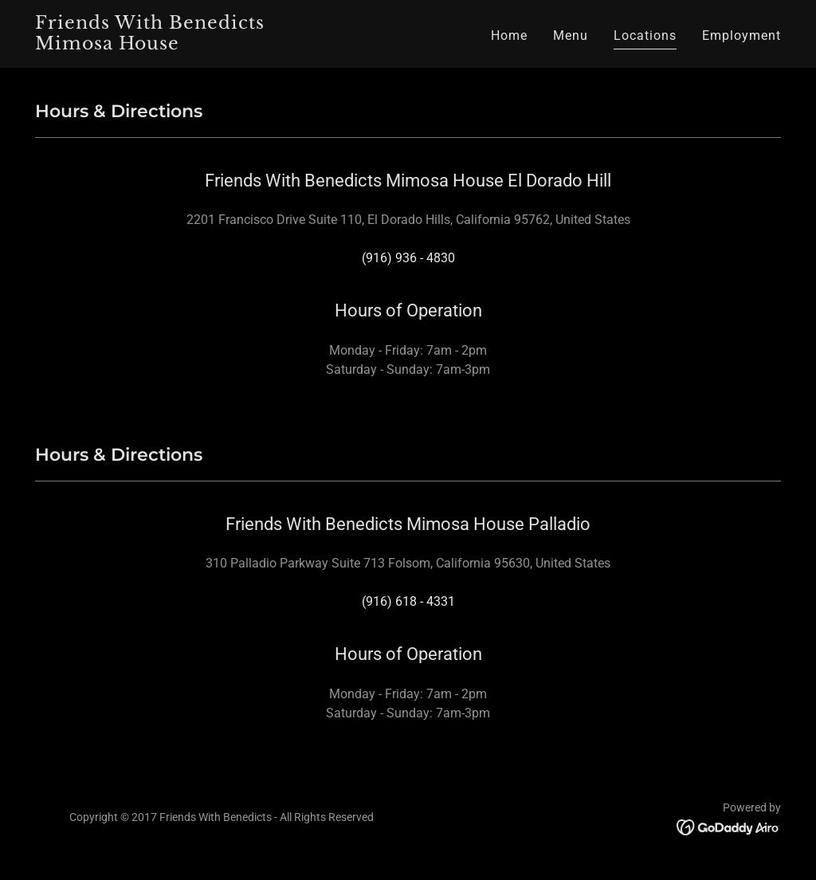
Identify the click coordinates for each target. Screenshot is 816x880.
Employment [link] (741, 35)
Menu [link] (570, 35)
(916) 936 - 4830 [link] (408, 257)
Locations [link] (645, 35)
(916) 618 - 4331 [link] (408, 601)
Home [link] (509, 35)
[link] (165, 45)
